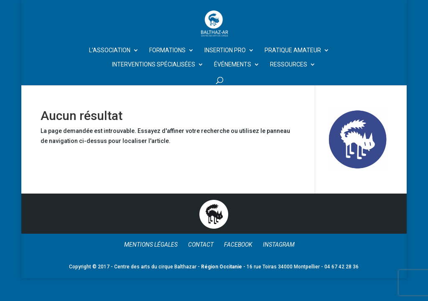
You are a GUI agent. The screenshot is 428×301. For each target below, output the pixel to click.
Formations (167, 50)
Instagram (279, 244)
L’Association (109, 50)
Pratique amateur (293, 50)
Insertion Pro (225, 50)
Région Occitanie (221, 267)
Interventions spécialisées (153, 64)
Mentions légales (151, 244)
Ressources (288, 64)
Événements (232, 64)
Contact (201, 244)
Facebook (238, 244)
